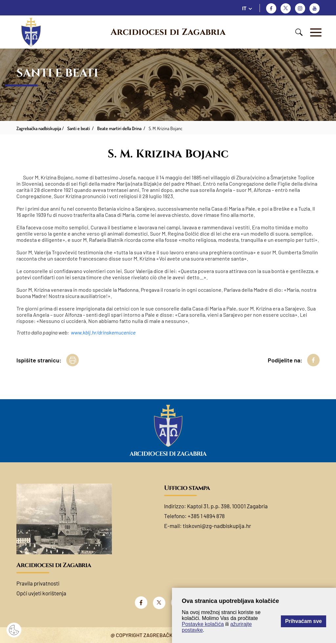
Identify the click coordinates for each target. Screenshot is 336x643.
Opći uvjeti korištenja (41, 593)
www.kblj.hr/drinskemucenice (103, 332)
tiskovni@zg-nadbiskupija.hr (217, 525)
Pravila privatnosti (37, 583)
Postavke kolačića (203, 624)
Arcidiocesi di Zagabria (168, 32)
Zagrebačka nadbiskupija (38, 128)
